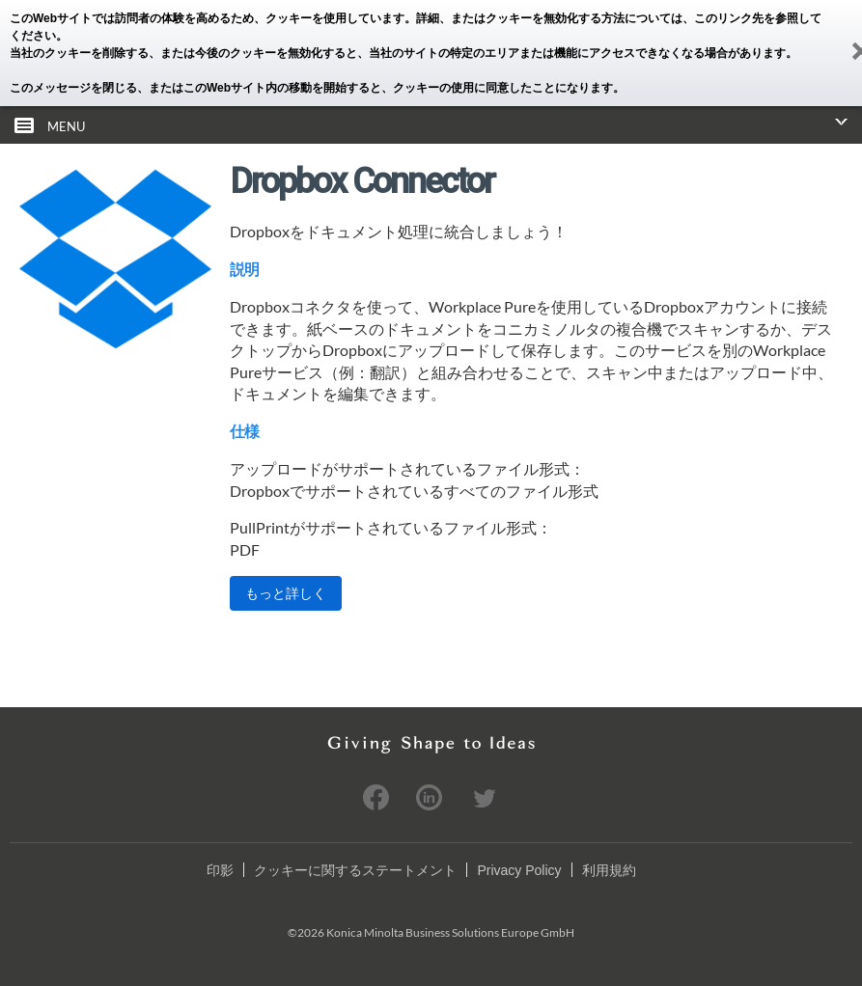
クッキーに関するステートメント (355, 870)
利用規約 (609, 870)
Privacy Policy (519, 870)
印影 (220, 870)
